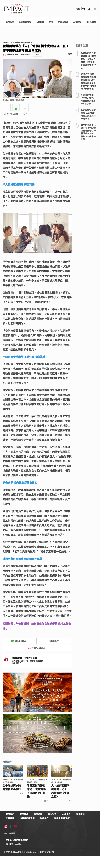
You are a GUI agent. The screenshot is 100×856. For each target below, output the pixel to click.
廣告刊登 (52, 814)
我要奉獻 (17, 663)
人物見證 (40, 21)
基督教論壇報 (25, 21)
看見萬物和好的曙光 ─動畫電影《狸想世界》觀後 (36, 791)
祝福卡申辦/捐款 (62, 818)
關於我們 (10, 814)
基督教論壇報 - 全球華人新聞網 (16, 9)
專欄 (51, 21)
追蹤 (37, 54)
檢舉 (70, 53)
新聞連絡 (24, 814)
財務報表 (44, 818)
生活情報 (77, 21)
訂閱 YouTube (36, 647)
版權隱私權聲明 (27, 818)
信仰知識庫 (91, 21)
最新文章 (10, 21)
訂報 (78, 9)
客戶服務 (80, 814)
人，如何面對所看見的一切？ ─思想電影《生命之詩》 (60, 791)
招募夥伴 (10, 818)
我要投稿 (38, 814)
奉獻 (83, 9)
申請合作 (66, 814)
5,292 (14, 113)
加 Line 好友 (18, 640)
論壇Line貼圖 (9, 833)
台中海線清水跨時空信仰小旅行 (12, 787)
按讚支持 (53, 640)
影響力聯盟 (63, 21)
